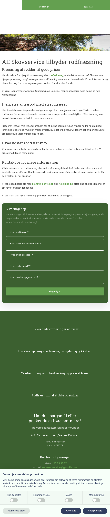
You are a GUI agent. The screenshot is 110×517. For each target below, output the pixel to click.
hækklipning (66, 183)
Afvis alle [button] (71, 510)
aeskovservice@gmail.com (59, 467)
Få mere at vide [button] (16, 510)
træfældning (56, 75)
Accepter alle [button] (95, 510)
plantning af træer (42, 183)
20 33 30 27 (60, 463)
